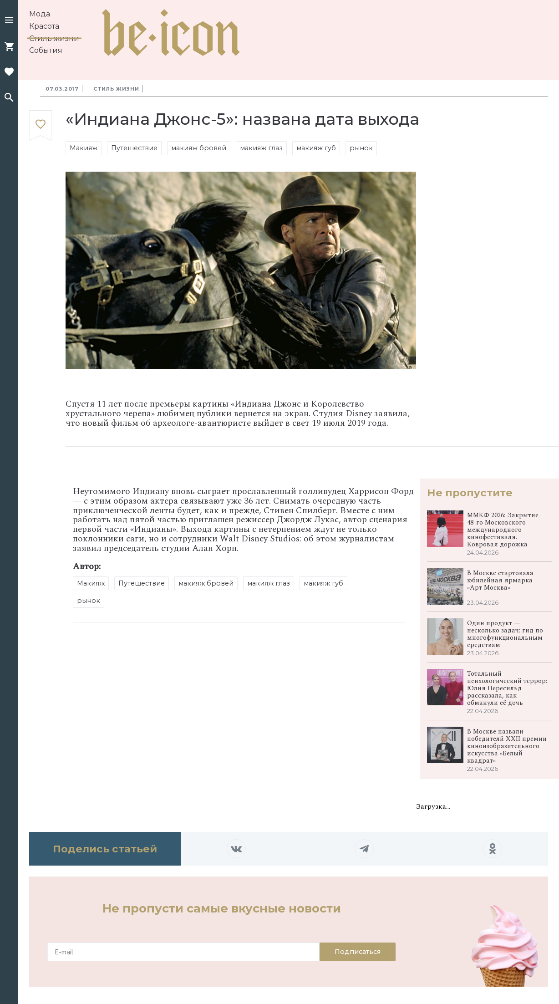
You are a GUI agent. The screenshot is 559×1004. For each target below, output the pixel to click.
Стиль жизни (54, 38)
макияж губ (316, 148)
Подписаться (358, 952)
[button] (9, 21)
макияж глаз (261, 148)
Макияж (83, 148)
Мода (39, 14)
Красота (44, 26)
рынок (361, 148)
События (45, 50)
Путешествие (134, 148)
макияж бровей (198, 148)
